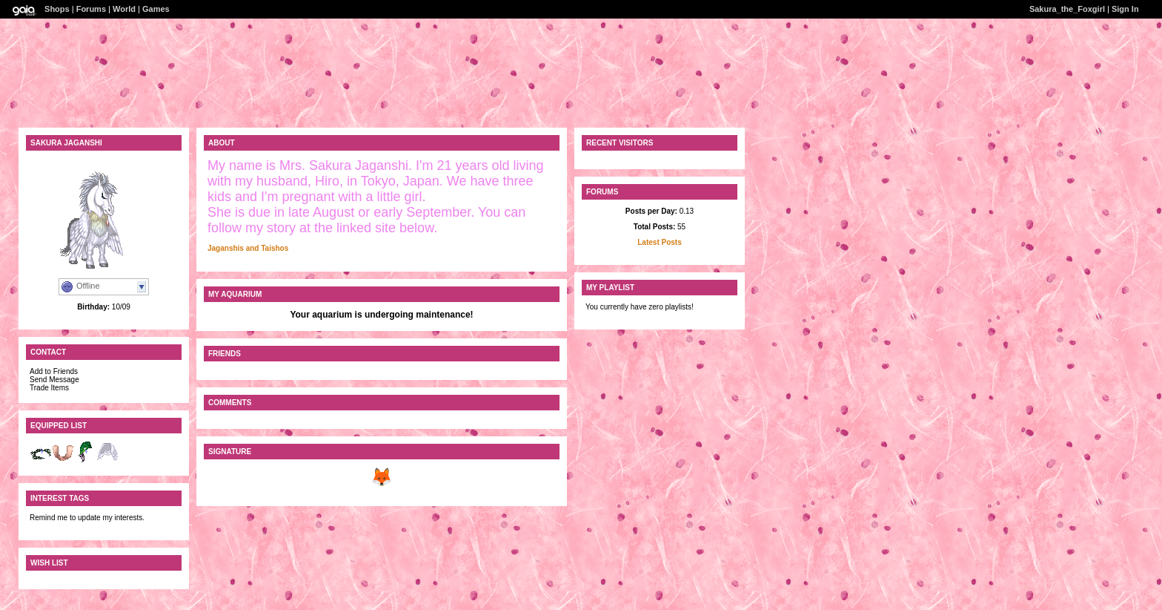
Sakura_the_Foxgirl (1067, 8)
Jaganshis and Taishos (248, 248)
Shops (57, 8)
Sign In (1125, 8)
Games (156, 8)
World (124, 8)
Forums (91, 8)
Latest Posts (659, 242)
